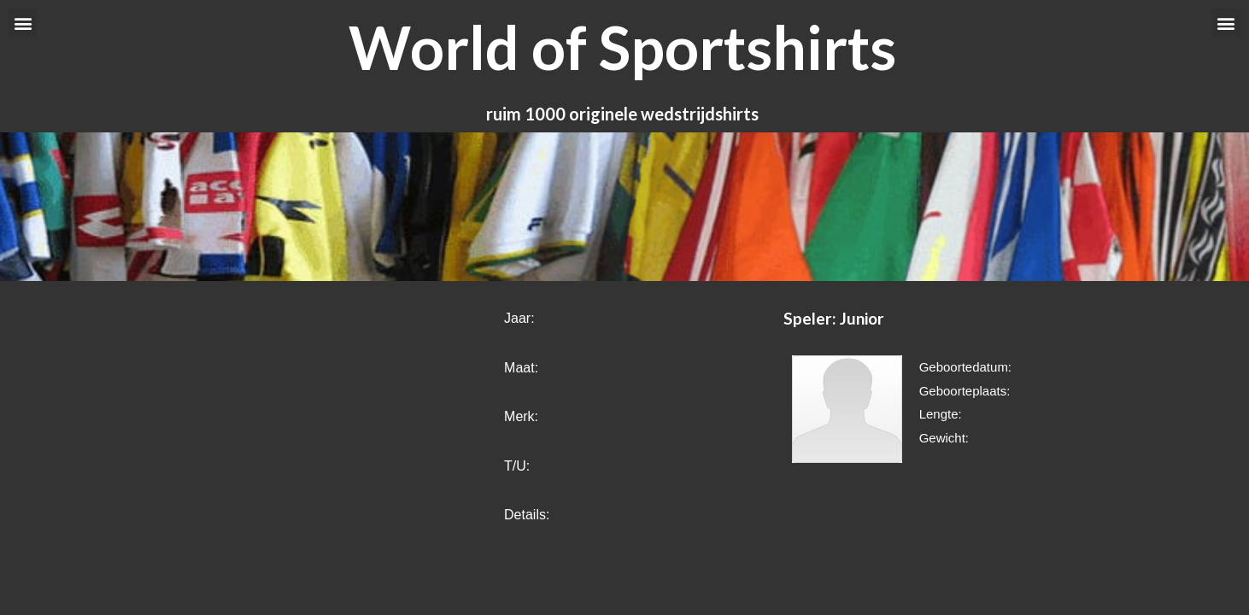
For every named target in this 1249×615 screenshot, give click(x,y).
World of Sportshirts (622, 47)
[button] (23, 23)
